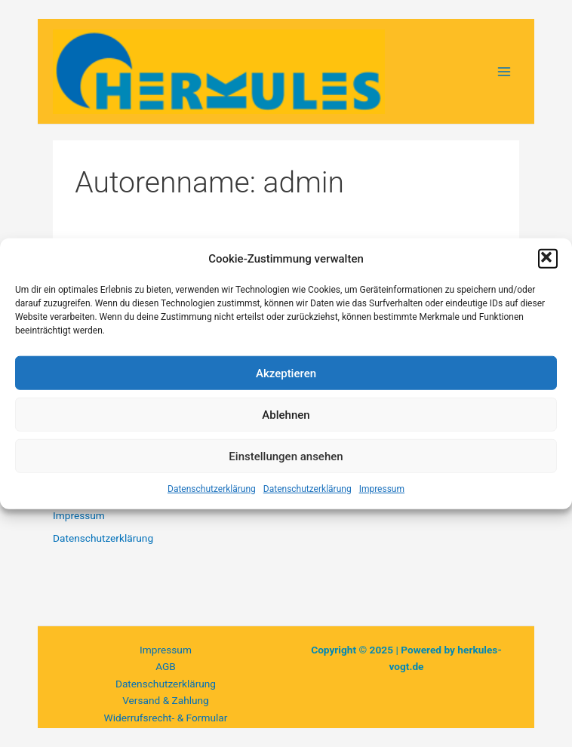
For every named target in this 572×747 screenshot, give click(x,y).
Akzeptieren (286, 373)
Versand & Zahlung (165, 700)
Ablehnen (285, 414)
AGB (165, 666)
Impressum (381, 489)
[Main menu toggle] (504, 71)
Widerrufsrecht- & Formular (166, 718)
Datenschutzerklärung (212, 489)
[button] (548, 259)
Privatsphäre (165, 734)
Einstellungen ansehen (286, 456)
